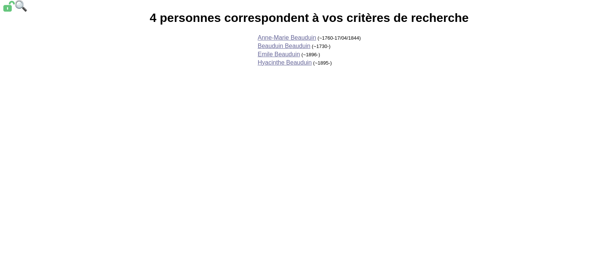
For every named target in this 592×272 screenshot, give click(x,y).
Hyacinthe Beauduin (285, 62)
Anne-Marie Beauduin (287, 37)
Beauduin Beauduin (284, 46)
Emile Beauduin (279, 54)
